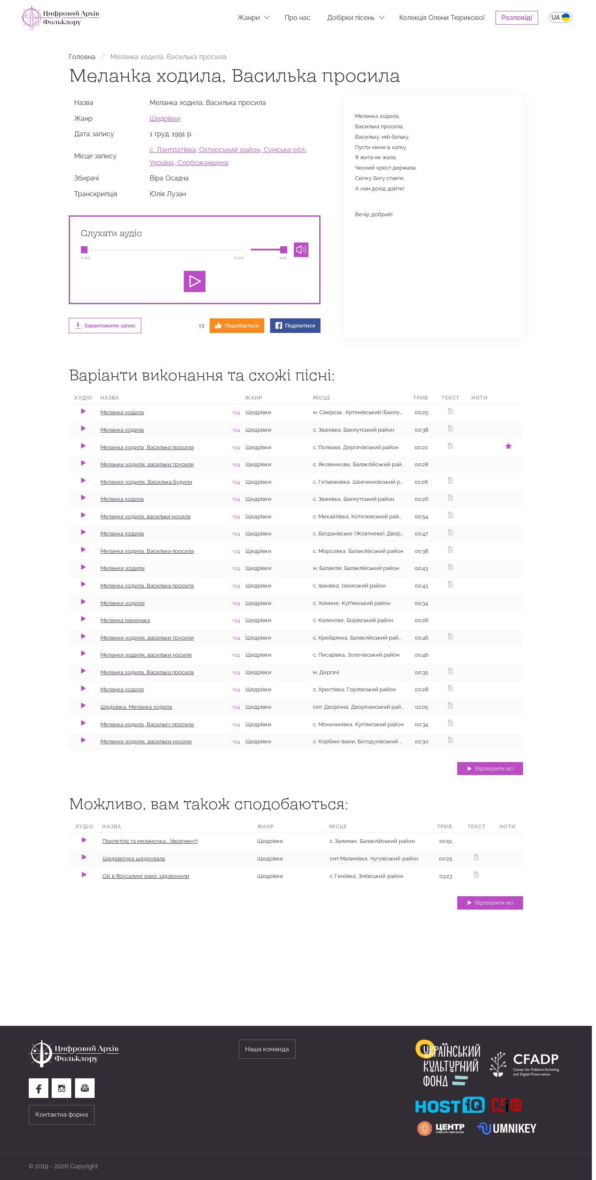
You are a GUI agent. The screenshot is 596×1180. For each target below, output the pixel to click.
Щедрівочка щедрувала (134, 858)
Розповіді (516, 17)
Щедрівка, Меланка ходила (136, 707)
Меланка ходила (122, 412)
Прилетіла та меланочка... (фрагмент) (150, 841)
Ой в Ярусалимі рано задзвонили (146, 876)
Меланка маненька (125, 620)
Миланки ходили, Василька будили (146, 482)
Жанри (249, 17)
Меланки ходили (122, 568)
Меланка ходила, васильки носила (145, 516)
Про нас (298, 17)
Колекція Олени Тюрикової (441, 17)
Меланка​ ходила (122, 499)
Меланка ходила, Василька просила (147, 447)
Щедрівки (165, 118)
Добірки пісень (351, 17)
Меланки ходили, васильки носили (146, 655)
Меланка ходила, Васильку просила (147, 724)
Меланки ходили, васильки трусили (147, 464)
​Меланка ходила (122, 689)
